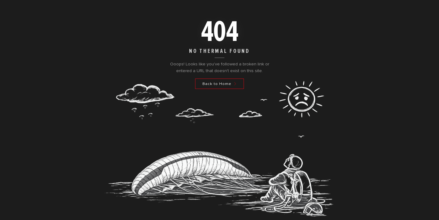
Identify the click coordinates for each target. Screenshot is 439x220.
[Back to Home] (219, 84)
